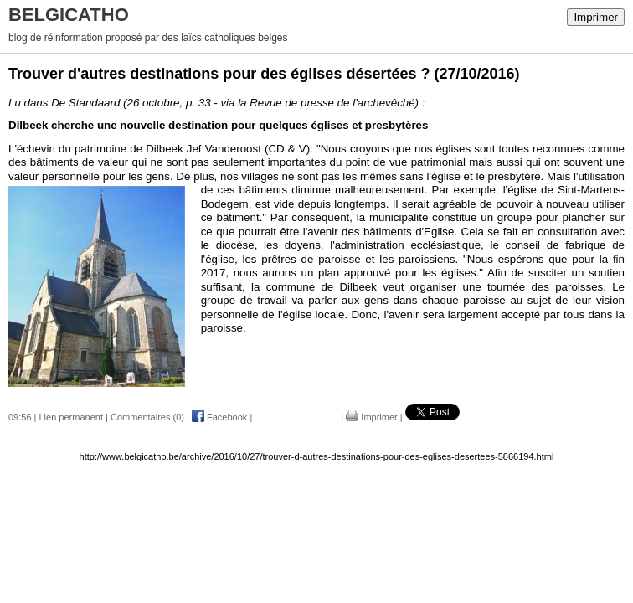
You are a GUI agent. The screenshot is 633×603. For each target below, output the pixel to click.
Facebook (219, 417)
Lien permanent (71, 417)
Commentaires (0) (147, 417)
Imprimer (596, 17)
